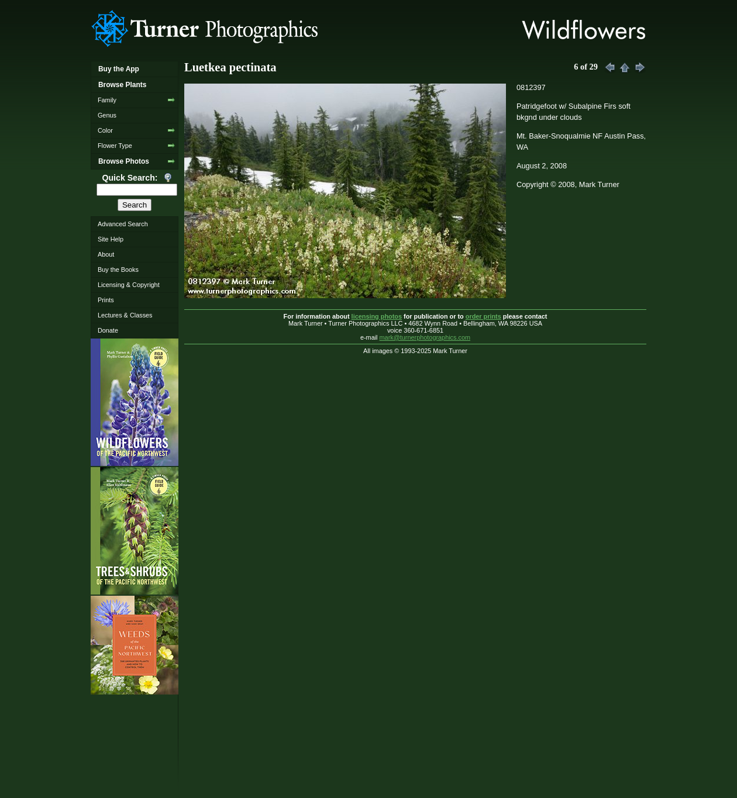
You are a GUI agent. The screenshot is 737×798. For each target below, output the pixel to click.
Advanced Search (123, 223)
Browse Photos (123, 161)
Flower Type (115, 145)
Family (107, 99)
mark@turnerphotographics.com (425, 337)
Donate (108, 330)
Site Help (110, 239)
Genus (107, 115)
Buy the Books (118, 269)
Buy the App (118, 69)
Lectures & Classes (125, 315)
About (106, 254)
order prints (483, 316)
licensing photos (377, 316)
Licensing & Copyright (129, 284)
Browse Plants (122, 85)
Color (105, 130)
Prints (106, 299)
